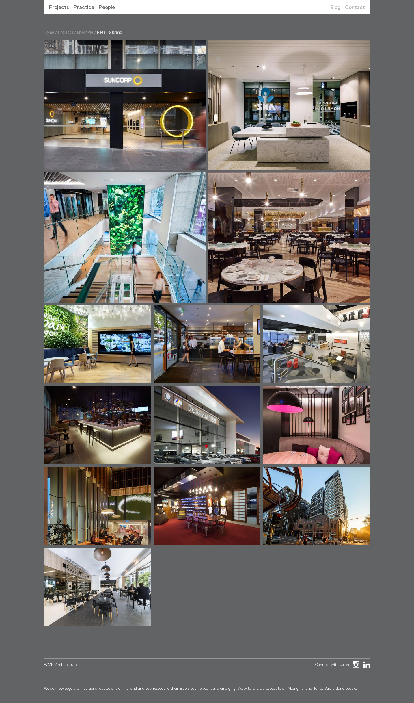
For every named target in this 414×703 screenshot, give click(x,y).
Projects (59, 7)
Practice (84, 7)
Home (49, 32)
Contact (355, 7)
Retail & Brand (109, 32)
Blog (335, 7)
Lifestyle (85, 32)
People (107, 7)
